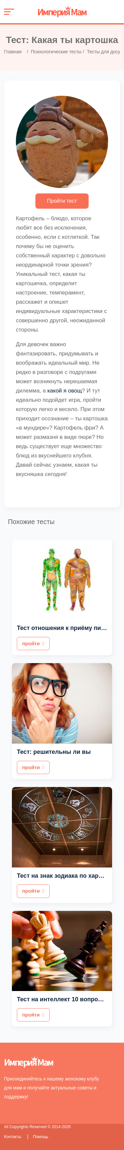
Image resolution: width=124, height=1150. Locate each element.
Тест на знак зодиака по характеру (67, 875)
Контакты (13, 1136)
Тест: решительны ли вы (54, 752)
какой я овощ (64, 391)
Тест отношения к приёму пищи (63, 628)
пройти (33, 643)
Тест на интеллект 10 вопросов (62, 999)
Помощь (40, 1136)
